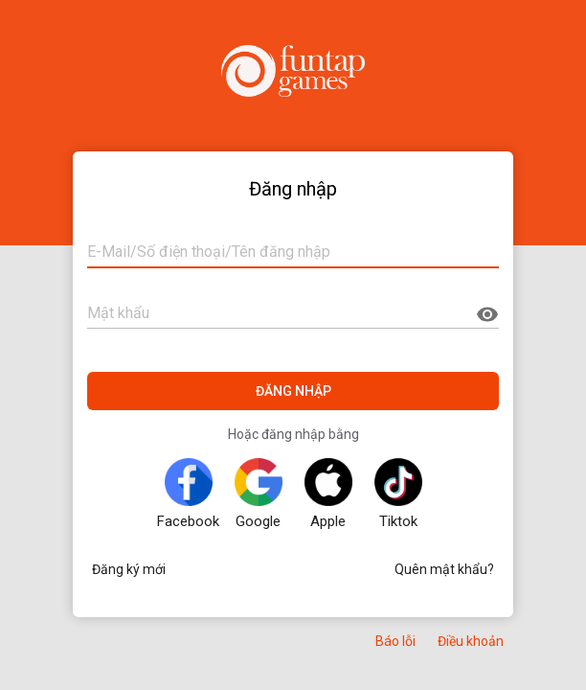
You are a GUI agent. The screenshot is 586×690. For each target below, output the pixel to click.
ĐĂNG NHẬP (293, 391)
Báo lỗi (395, 641)
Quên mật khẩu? (444, 569)
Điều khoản (471, 641)
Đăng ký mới (129, 569)
